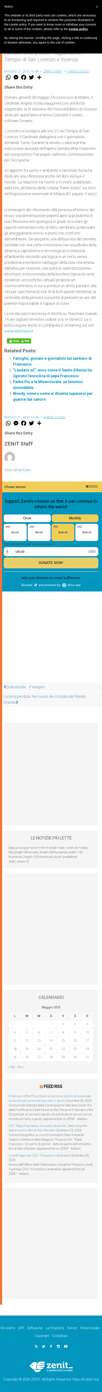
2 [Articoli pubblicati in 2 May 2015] (75, 1024)
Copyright (42, 1336)
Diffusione (35, 1328)
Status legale (90, 1328)
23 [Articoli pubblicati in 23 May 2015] (75, 1049)
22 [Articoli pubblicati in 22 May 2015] (63, 1049)
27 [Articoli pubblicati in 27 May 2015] (39, 1057)
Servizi (72, 1328)
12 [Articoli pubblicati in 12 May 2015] (27, 1040)
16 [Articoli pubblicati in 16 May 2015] (75, 1040)
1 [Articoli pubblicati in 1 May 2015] (63, 1024)
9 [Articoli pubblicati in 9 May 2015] (75, 1032)
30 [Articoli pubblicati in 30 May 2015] (75, 1057)
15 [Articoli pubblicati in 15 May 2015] (63, 1040)
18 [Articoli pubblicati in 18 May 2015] (15, 1049)
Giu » (20, 1067)
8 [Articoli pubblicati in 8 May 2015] (63, 1032)
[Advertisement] (51, 650)
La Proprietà (55, 1328)
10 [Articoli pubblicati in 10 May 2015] (87, 1032)
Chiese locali (78, 71)
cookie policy (78, 29)
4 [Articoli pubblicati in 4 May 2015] (15, 1032)
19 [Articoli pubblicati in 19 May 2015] (27, 1049)
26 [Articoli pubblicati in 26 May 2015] (27, 1057)
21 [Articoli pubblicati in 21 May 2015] (51, 1049)
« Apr (12, 1067)
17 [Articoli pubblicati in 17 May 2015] (87, 1040)
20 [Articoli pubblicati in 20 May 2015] (39, 1049)
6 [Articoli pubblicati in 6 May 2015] (39, 1032)
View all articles (17, 470)
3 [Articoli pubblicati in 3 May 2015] (87, 1024)
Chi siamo (7, 1328)
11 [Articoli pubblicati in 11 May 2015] (15, 1040)
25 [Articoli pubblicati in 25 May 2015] (15, 1057)
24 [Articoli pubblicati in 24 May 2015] (87, 1049)
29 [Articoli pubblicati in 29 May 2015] (63, 1057)
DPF (21, 1328)
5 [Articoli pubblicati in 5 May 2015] (27, 1032)
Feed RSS (53, 1086)
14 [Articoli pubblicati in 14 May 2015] (51, 1040)
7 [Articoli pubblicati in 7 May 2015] (51, 1032)
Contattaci (60, 1336)
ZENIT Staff (53, 71)
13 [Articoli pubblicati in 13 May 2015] (39, 1040)
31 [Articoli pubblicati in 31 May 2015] (87, 1057)
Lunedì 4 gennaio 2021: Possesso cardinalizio (40, 1155)
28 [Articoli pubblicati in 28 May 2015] (51, 1057)
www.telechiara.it (18, 331)
